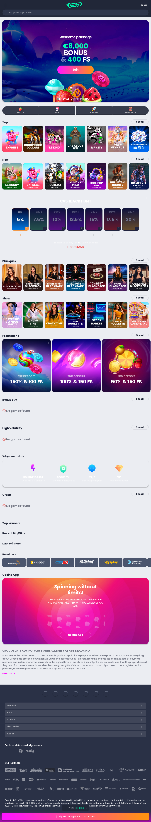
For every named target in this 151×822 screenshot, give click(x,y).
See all (140, 121)
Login (144, 5)
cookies (80, 807)
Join (75, 69)
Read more (8, 673)
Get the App (75, 635)
